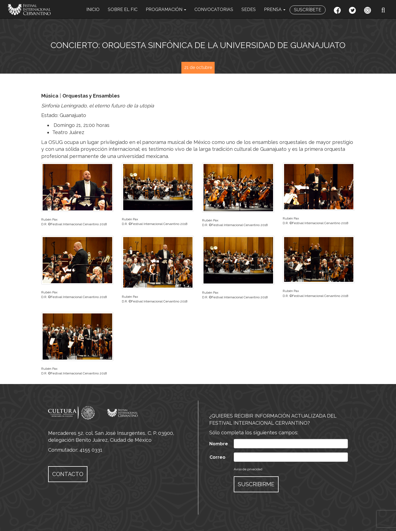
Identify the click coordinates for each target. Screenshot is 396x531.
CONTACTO (67, 474)
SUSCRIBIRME (256, 484)
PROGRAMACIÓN (166, 9)
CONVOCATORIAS (213, 9)
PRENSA (274, 9)
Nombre (218, 443)
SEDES (248, 9)
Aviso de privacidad (248, 469)
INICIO (93, 9)
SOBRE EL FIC (123, 9)
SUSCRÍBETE (307, 9)
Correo (218, 457)
